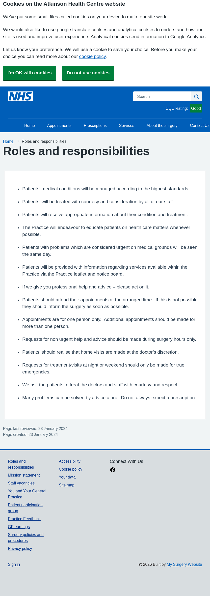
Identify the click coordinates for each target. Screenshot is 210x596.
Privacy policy (20, 548)
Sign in (14, 564)
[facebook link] (113, 470)
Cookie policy (70, 469)
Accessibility (69, 461)
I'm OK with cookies (29, 72)
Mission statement (24, 475)
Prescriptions (95, 125)
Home (29, 125)
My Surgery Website (184, 564)
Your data (67, 477)
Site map (67, 485)
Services (126, 125)
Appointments (59, 125)
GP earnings (19, 527)
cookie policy (92, 56)
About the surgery (162, 125)
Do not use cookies (88, 72)
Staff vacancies (21, 483)
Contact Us (200, 125)
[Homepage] (20, 96)
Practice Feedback (24, 519)
